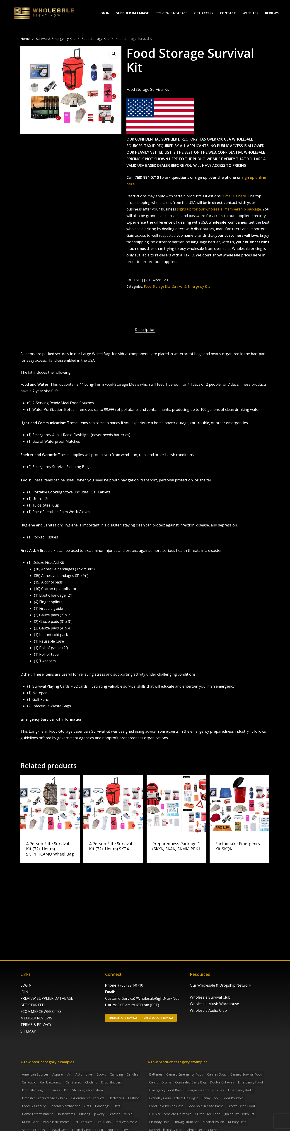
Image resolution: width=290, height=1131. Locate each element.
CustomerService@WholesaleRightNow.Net (142, 998)
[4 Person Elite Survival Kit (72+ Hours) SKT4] (113, 805)
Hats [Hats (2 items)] (117, 1106)
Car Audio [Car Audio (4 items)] (29, 1082)
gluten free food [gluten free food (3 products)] (207, 1114)
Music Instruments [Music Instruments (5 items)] (56, 1122)
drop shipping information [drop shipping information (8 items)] (83, 1090)
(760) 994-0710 (130, 985)
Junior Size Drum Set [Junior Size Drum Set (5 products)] (239, 1114)
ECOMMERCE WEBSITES (40, 1011)
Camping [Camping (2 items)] (116, 1074)
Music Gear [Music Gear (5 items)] (30, 1122)
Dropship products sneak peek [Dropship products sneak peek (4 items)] (44, 1098)
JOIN (24, 991)
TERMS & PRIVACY (35, 1024)
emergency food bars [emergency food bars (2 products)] (165, 1090)
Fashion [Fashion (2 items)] (134, 1098)
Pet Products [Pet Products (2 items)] (82, 1122)
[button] (114, 54)
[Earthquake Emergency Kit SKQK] (239, 805)
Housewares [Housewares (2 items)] (66, 1114)
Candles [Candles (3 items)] (132, 1074)
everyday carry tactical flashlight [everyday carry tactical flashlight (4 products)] (173, 1098)
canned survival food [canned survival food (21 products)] (246, 1074)
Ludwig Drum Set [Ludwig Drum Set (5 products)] (186, 1122)
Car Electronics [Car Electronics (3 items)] (51, 1082)
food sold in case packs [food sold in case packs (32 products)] (205, 1106)
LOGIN (26, 985)
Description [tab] (145, 329)
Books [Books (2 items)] (101, 1074)
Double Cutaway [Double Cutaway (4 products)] (222, 1082)
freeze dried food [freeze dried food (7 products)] (241, 1106)
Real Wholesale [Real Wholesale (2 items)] (126, 1122)
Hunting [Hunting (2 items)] (84, 1114)
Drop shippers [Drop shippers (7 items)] (111, 1082)
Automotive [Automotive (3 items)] (84, 1074)
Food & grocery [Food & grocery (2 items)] (34, 1106)
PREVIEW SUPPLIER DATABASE (46, 998)
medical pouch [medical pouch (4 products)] (213, 1122)
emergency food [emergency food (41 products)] (250, 1082)
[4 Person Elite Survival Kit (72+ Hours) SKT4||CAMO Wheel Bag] (50, 805)
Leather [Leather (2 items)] (114, 1114)
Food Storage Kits (95, 38)
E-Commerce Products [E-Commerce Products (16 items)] (87, 1098)
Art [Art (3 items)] (69, 1074)
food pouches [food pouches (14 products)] (233, 1098)
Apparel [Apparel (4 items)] (57, 1074)
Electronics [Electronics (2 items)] (116, 1098)
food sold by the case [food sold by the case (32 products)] (166, 1106)
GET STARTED (32, 1004)
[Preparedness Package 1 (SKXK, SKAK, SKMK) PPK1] (176, 805)
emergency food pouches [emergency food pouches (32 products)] (205, 1090)
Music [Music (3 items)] (127, 1114)
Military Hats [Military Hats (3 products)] (237, 1122)
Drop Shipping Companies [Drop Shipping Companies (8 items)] (41, 1090)
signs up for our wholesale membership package (219, 209)
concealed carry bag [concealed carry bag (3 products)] (190, 1082)
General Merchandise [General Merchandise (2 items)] (64, 1106)
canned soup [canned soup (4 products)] (217, 1074)
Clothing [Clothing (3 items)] (91, 1082)
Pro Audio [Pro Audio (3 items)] (103, 1122)
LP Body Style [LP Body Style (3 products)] (159, 1122)
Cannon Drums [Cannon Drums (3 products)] (160, 1082)
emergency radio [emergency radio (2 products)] (241, 1090)
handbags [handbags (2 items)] (102, 1106)
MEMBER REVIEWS (36, 1018)
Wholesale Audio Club (208, 1010)
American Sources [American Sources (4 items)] (35, 1074)
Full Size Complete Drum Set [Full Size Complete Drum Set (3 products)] (170, 1114)
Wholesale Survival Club (210, 997)
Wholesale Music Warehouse (214, 1003)
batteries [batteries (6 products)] (155, 1074)
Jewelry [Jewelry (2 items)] (99, 1114)
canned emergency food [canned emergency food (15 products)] (184, 1074)
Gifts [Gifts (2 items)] (87, 1106)
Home (25, 38)
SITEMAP (28, 1031)
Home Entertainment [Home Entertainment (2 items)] (37, 1114)
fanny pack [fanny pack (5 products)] (210, 1098)
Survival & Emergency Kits (55, 38)
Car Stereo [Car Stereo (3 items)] (73, 1082)
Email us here (234, 196)
